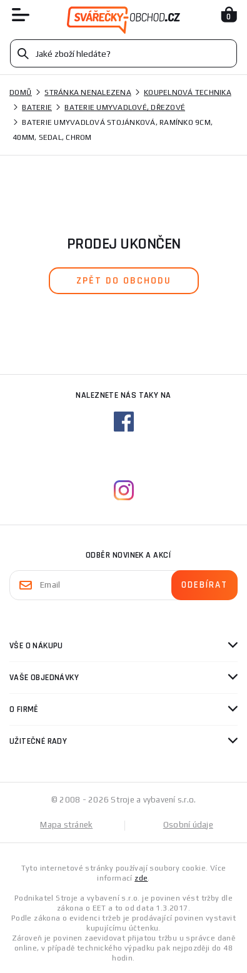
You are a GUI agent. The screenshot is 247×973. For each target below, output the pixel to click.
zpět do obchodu (123, 280)
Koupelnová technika (187, 92)
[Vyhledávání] (123, 53)
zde (141, 878)
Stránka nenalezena (87, 92)
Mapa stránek (66, 824)
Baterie (37, 107)
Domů (20, 92)
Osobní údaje (188, 824)
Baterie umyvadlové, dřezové (124, 107)
